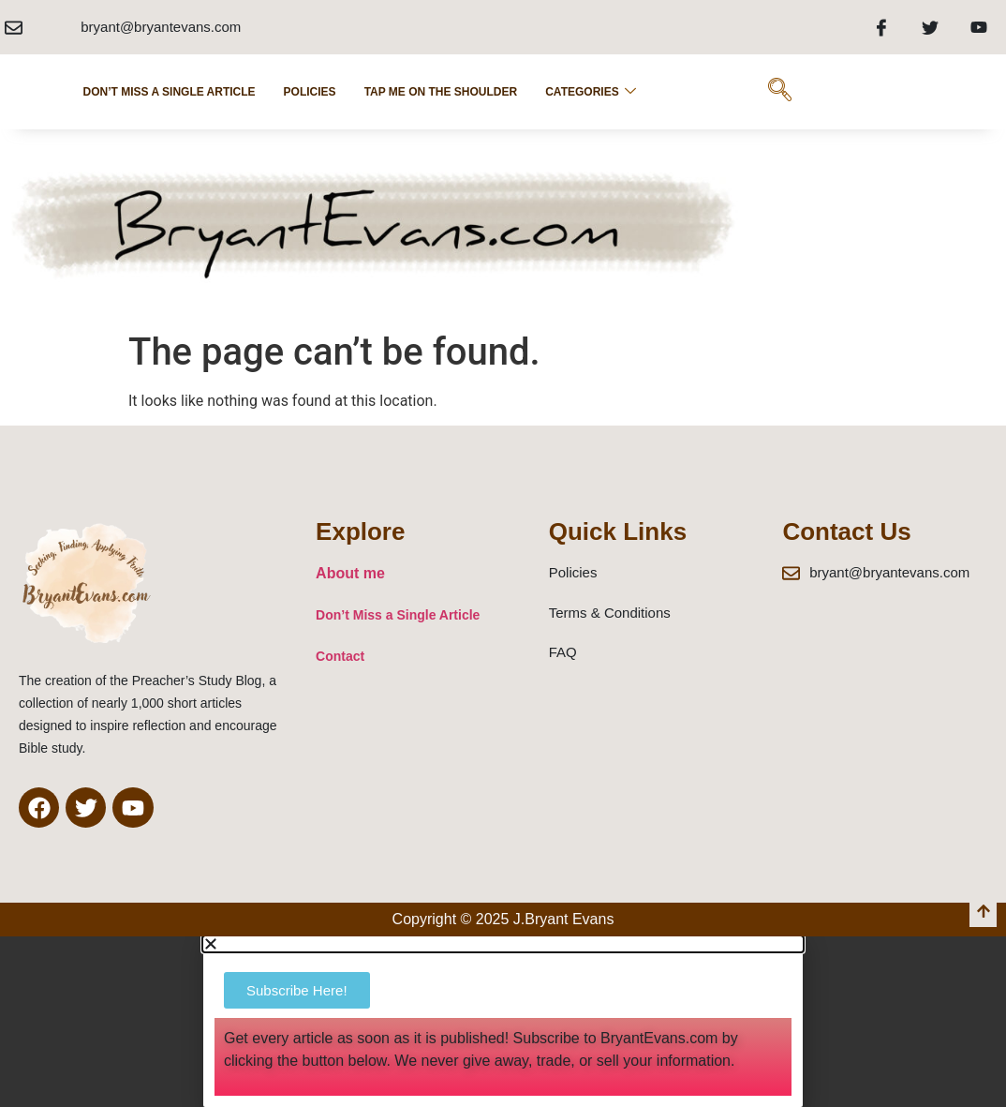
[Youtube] (979, 27)
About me (350, 573)
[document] (503, 1021)
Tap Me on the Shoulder (441, 91)
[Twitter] (930, 27)
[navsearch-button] (780, 92)
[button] (503, 943)
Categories (590, 91)
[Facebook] (881, 27)
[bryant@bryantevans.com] (13, 28)
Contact (340, 656)
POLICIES (310, 91)
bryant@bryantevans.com (161, 27)
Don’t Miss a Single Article (169, 91)
